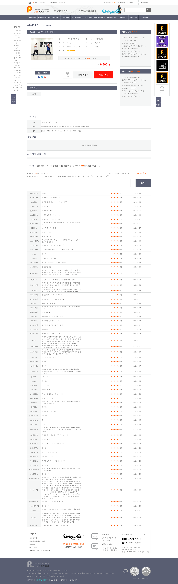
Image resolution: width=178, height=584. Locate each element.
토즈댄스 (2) (17, 80)
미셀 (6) (17, 38)
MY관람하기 (121, 2)
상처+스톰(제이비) (130, 43)
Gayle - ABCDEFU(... (131, 40)
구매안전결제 (146, 578)
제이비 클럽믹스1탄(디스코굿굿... (135, 38)
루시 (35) (17, 36)
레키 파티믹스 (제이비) (132, 51)
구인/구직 (105, 534)
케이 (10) (17, 78)
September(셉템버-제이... (133, 57)
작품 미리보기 (42, 73)
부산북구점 (33, 547)
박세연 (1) (17, 43)
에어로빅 (55, 17)
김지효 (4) (17, 33)
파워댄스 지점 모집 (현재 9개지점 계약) (56, 11)
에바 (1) (17, 60)
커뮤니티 (133, 17)
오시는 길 (54, 580)
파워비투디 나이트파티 (37, 541)
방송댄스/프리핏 (44, 17)
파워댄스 (65, 17)
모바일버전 (73, 580)
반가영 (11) (17, 45)
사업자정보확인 (75, 573)
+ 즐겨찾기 (144, 2)
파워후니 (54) (17, 87)
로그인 (113, 2)
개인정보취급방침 (42, 580)
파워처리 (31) (17, 85)
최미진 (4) (17, 75)
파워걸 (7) (17, 83)
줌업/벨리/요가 (99, 17)
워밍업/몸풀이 (77, 17)
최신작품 (32, 17)
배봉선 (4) (17, 48)
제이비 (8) (17, 73)
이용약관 (30, 580)
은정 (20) (17, 65)
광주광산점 (33, 538)
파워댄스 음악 (112, 17)
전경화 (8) (17, 70)
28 (68, 77)
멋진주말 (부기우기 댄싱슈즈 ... (135, 46)
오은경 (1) (17, 63)
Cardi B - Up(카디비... (132, 48)
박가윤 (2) (17, 41)
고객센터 (144, 17)
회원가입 (107, 2)
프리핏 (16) (17, 90)
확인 (143, 183)
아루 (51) (17, 53)
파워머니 (123, 17)
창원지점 (32, 544)
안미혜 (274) (17, 58)
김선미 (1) (17, 31)
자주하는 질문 (106, 544)
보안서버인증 (134, 578)
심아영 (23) (17, 50)
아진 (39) (17, 55)
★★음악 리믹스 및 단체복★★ (39, 550)
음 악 (34, 94)
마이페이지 (130, 2)
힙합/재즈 (88, 17)
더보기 (146, 534)
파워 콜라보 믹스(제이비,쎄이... (135, 54)
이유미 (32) (17, 68)
